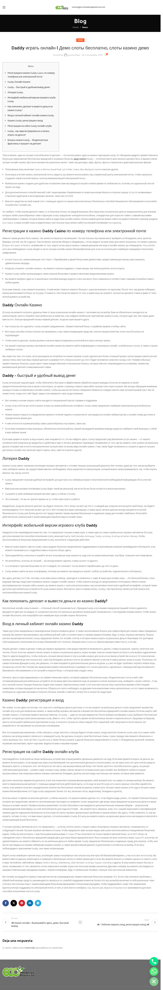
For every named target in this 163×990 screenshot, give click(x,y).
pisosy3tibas (74, 55)
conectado (29, 949)
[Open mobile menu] (4, 7)
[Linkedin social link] (30, 903)
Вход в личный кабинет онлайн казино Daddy (31, 116)
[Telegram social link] (38, 903)
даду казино (80, 159)
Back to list (80, 922)
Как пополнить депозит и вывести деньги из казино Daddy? (30, 108)
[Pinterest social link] (22, 903)
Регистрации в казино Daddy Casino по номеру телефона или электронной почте (31, 75)
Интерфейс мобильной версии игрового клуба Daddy (32, 99)
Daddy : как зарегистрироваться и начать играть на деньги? (28, 133)
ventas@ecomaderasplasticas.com (88, 7)
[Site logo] (61, 7)
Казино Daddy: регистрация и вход (25, 121)
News (85, 27)
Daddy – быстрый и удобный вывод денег (29, 87)
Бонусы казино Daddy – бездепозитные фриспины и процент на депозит (28, 142)
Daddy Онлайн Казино (19, 82)
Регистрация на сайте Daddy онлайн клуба (30, 126)
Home (76, 27)
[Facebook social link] (5, 903)
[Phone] (154, 961)
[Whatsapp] (154, 971)
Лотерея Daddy (15, 92)
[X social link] (14, 903)
